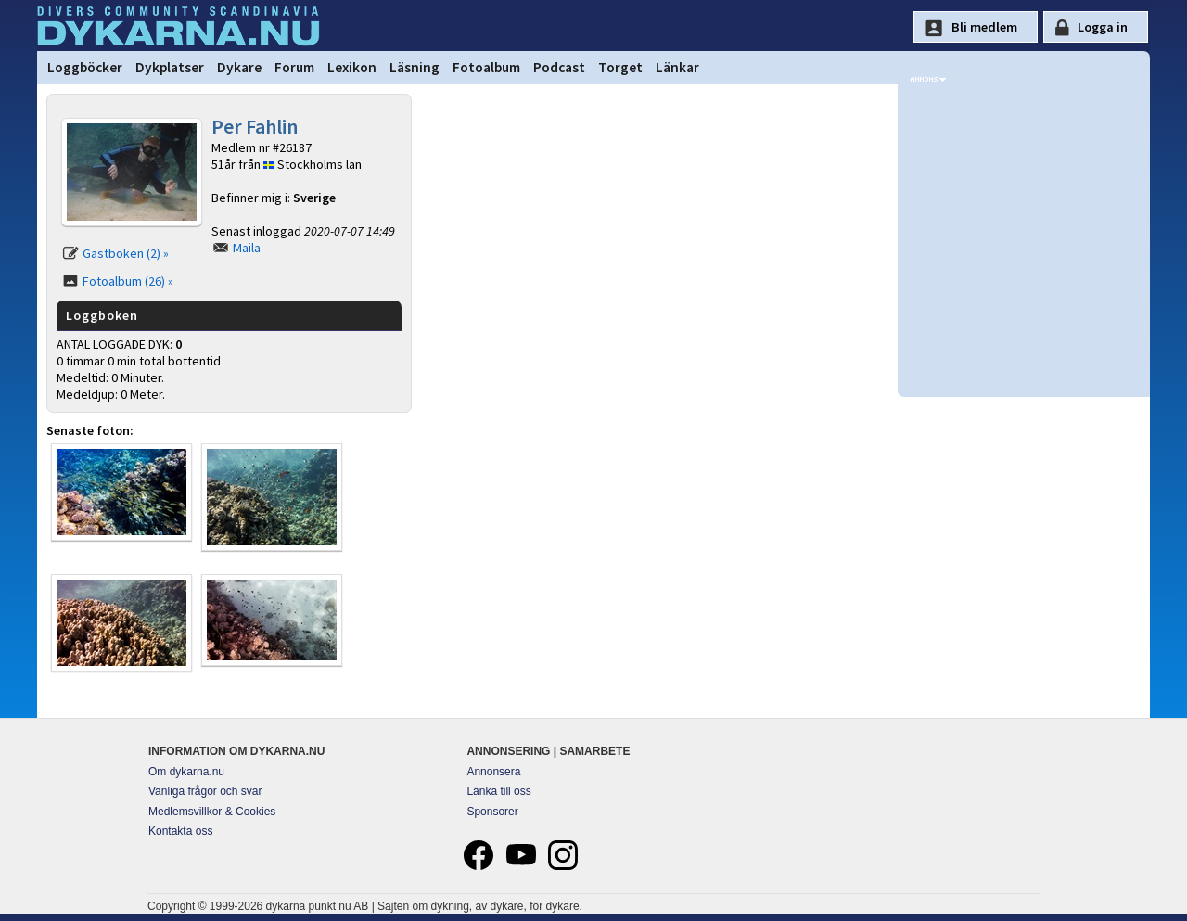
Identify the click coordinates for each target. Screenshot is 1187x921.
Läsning (414, 67)
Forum (294, 67)
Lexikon (352, 67)
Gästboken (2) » (126, 253)
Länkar (677, 67)
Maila (247, 247)
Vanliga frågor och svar (205, 791)
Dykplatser (169, 67)
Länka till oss (498, 791)
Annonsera (493, 771)
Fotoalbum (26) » (128, 281)
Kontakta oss (180, 831)
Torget (620, 67)
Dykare (239, 67)
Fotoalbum (486, 67)
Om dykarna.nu (186, 771)
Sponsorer (491, 811)
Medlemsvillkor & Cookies (211, 811)
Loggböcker (84, 67)
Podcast (559, 67)
